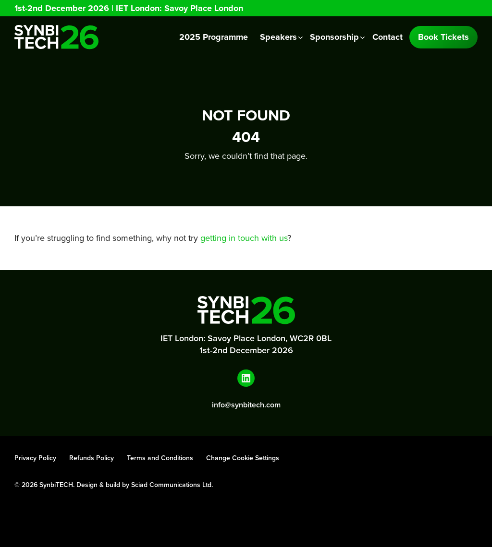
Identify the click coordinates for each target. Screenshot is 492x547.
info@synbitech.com (246, 404)
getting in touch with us (243, 238)
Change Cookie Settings (242, 458)
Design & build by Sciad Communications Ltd (143, 484)
